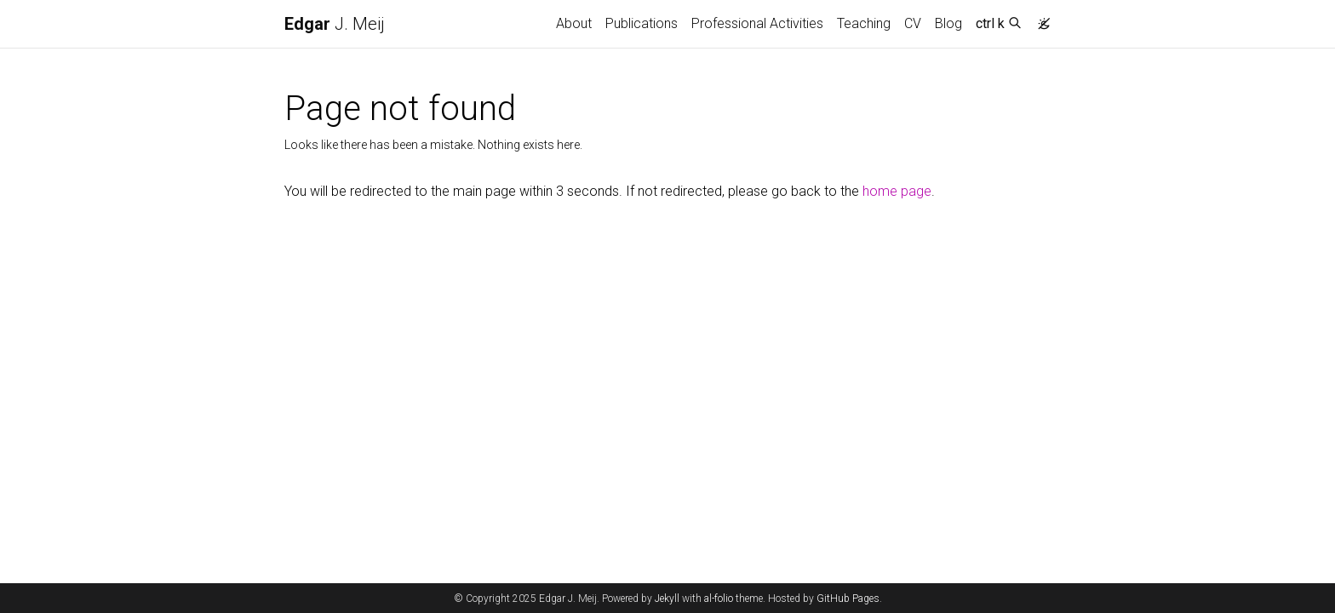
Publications (641, 23)
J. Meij (334, 24)
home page (896, 191)
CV (912, 23)
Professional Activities (757, 23)
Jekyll (667, 598)
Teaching (864, 23)
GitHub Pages (847, 598)
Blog (948, 23)
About (574, 23)
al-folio (718, 598)
